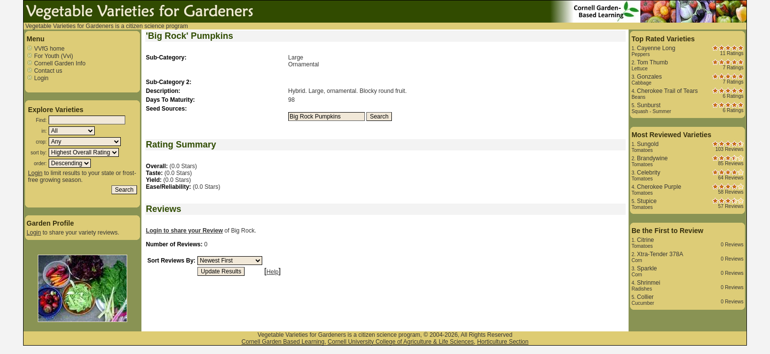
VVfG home (45, 48)
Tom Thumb (652, 62)
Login (38, 78)
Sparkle (647, 268)
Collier (645, 297)
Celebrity (648, 172)
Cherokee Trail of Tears (667, 91)
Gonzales (649, 76)
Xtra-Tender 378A (660, 254)
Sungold (648, 144)
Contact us (44, 70)
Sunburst (648, 105)
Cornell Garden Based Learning (283, 341)
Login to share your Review (184, 230)
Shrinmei (648, 282)
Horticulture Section (502, 341)
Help (273, 271)
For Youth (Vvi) (50, 56)
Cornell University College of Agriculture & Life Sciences (400, 341)
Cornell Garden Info (56, 63)
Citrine (645, 239)
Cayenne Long (656, 48)
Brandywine (652, 158)
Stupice (647, 201)
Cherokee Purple (659, 186)
